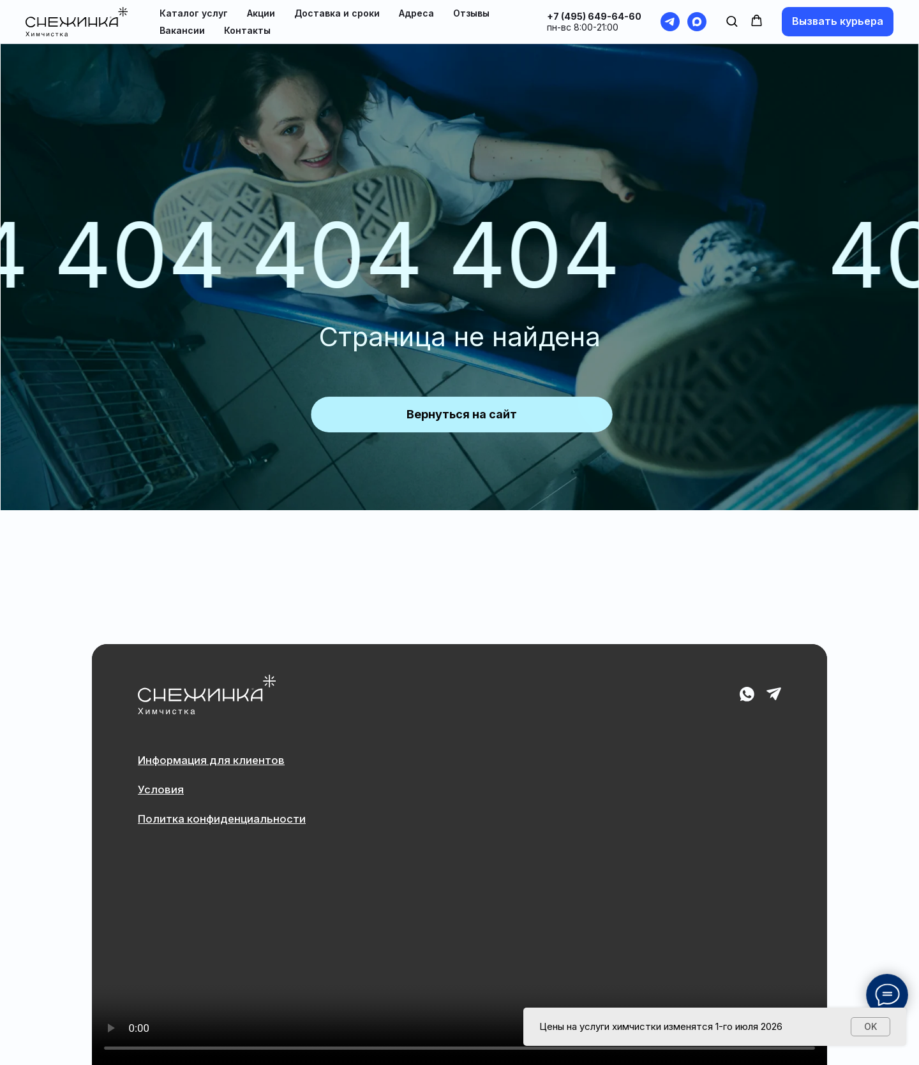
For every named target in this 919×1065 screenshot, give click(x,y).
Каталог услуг (194, 13)
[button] (732, 21)
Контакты (247, 30)
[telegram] (670, 21)
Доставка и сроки (337, 13)
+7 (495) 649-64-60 (594, 16)
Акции (261, 13)
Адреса (416, 13)
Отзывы (471, 13)
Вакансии (182, 30)
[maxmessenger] (696, 21)
